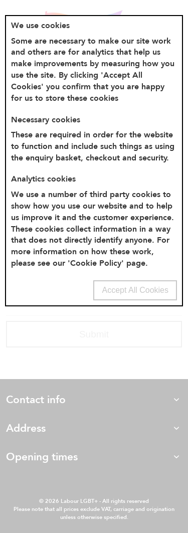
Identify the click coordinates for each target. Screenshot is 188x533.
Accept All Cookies (135, 290)
